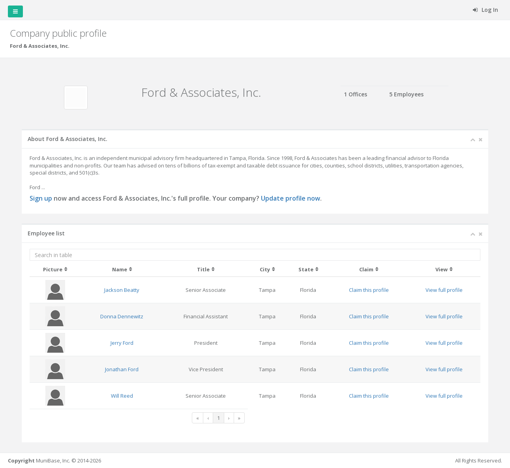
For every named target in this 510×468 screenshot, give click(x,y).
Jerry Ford (122, 342)
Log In (485, 9)
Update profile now (290, 198)
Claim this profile (369, 289)
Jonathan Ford (122, 369)
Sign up (41, 198)
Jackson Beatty (122, 289)
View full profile (444, 289)
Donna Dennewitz (122, 316)
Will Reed (122, 395)
